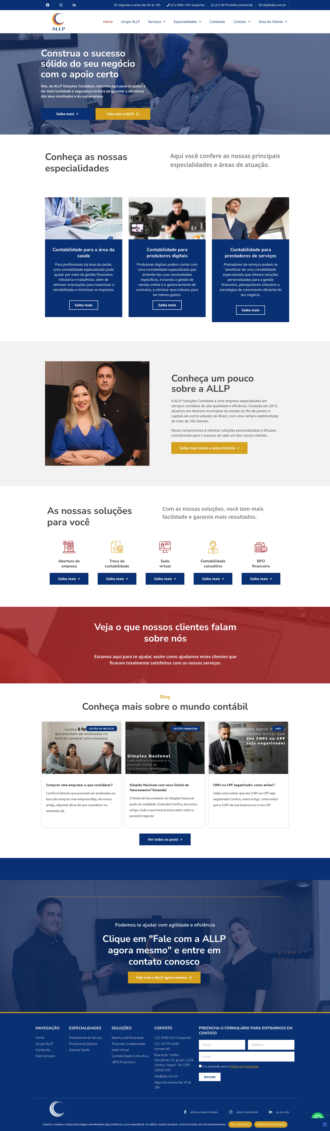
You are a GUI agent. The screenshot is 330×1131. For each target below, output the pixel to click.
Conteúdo (217, 21)
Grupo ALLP (130, 21)
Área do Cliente (273, 21)
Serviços (156, 21)
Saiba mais (84, 305)
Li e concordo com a (230, 1066)
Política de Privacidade (270, 1124)
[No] (325, 1124)
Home (108, 21)
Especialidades (187, 21)
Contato (242, 21)
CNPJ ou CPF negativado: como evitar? (244, 785)
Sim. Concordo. (240, 1124)
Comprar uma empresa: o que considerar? (79, 785)
